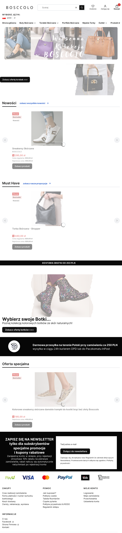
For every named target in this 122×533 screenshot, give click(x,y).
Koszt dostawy (9, 501)
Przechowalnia (90, 498)
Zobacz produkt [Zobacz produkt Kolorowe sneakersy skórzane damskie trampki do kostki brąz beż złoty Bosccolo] (22, 424)
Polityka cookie (50, 496)
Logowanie (88, 493)
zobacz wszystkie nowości (34, 103)
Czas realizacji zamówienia (14, 493)
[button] (81, 7)
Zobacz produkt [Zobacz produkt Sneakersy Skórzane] (22, 166)
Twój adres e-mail (68, 444)
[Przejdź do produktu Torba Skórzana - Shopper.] (47, 208)
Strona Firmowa (9, 524)
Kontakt (5, 527)
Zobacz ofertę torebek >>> (15, 79)
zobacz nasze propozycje (37, 183)
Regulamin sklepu (51, 507)
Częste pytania (50, 501)
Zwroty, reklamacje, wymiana (15, 504)
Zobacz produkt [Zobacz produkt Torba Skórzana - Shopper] (22, 247)
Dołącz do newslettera (75, 451)
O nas (5, 519)
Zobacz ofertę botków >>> (19, 329)
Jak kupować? (49, 493)
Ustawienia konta (91, 501)
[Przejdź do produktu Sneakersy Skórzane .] (47, 128)
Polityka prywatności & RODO (56, 504)
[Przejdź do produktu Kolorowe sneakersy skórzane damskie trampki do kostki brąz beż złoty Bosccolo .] (55, 389)
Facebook (7, 521)
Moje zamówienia (91, 496)
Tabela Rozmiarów (51, 498)
